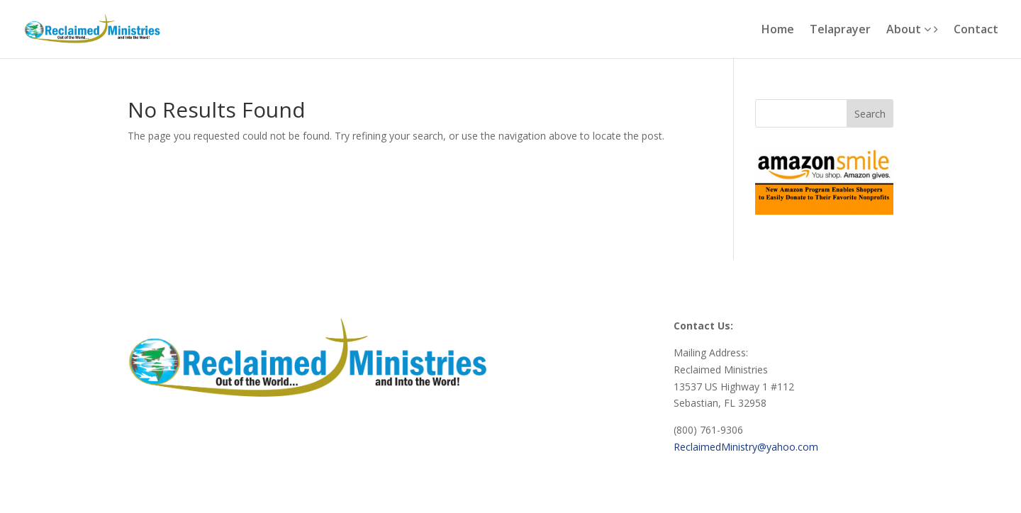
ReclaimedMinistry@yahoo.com (746, 446)
